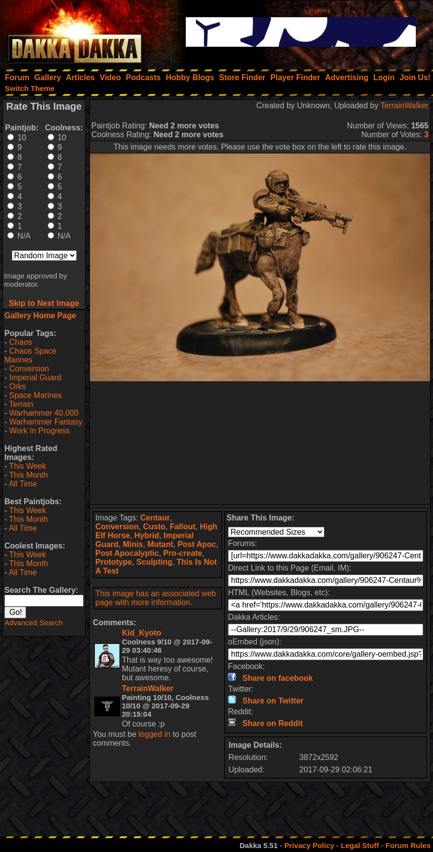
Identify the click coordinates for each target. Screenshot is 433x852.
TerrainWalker (404, 105)
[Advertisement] (260, 442)
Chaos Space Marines (30, 355)
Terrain (21, 404)
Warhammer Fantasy (46, 422)
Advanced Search (33, 622)
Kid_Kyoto (141, 633)
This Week (27, 466)
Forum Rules (408, 845)
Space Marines (35, 395)
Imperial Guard (35, 377)
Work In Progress (39, 430)
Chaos (20, 342)
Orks (17, 386)
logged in (155, 734)
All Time (23, 484)
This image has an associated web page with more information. (155, 598)
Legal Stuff (360, 845)
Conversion (29, 369)
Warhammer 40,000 (44, 413)
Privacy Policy (309, 845)
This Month (28, 475)
